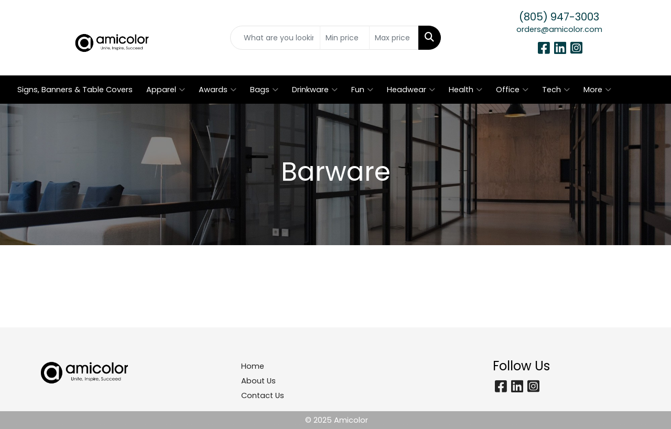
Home (252, 366)
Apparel (165, 89)
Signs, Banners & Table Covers (75, 89)
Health (465, 89)
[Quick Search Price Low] (345, 38)
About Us (258, 381)
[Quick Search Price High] (394, 38)
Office (512, 89)
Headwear (411, 89)
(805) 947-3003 (559, 16)
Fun (362, 89)
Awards (217, 89)
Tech (556, 89)
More (597, 89)
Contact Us (262, 395)
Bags (264, 89)
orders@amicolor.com (559, 29)
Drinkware (315, 89)
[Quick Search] (275, 38)
